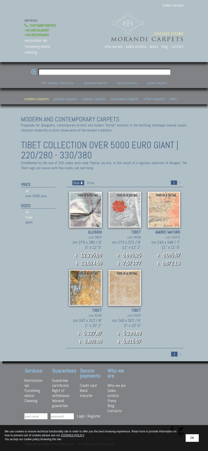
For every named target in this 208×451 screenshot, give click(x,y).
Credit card (88, 385)
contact (177, 46)
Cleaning (30, 400)
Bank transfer (86, 393)
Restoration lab (33, 383)
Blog (110, 405)
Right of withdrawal (60, 393)
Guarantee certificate (60, 383)
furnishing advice (37, 46)
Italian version (173, 5)
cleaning (30, 52)
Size (78, 182)
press (154, 46)
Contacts (114, 410)
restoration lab (35, 40)
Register (94, 416)
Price (90, 182)
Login (81, 416)
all (27, 190)
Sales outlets (113, 393)
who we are (113, 46)
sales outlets (136, 46)
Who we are (116, 385)
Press (111, 400)
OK (192, 438)
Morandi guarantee (60, 403)
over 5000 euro (36, 196)
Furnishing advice (32, 393)
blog (164, 46)
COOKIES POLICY (72, 435)
